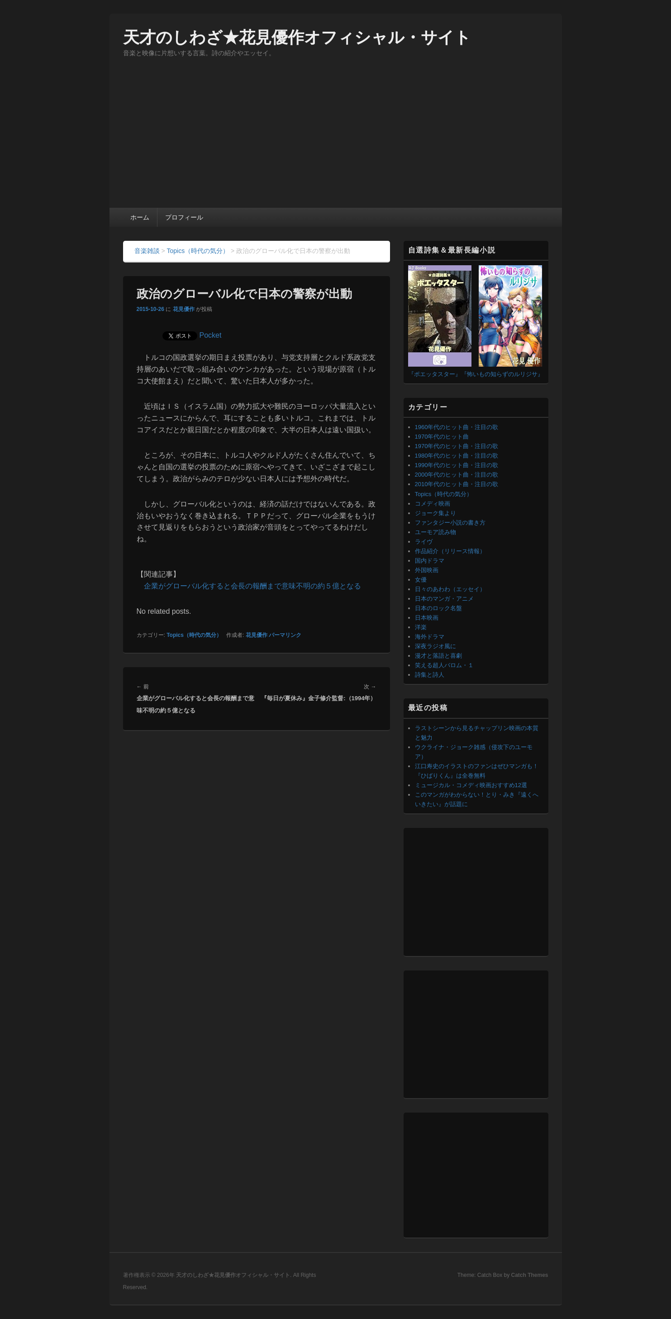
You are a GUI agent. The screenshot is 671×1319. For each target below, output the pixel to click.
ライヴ (424, 541)
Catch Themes (529, 1275)
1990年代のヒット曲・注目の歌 (457, 465)
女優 (421, 579)
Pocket (211, 335)
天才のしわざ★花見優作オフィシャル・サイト (297, 37)
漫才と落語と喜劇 (438, 655)
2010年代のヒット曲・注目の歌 (457, 484)
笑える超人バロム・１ (444, 665)
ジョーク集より (435, 513)
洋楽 (421, 627)
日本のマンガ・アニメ (444, 598)
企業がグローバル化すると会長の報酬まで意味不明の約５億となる (252, 586)
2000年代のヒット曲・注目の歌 (457, 474)
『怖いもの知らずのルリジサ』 (502, 374)
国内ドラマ (429, 560)
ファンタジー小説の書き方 (450, 522)
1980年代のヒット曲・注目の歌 (457, 455)
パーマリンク (285, 635)
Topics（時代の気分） (194, 635)
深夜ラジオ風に (435, 646)
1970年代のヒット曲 (442, 436)
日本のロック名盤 (438, 608)
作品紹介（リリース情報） (450, 551)
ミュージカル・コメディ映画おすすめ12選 (471, 785)
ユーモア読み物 (435, 532)
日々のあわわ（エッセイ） (450, 589)
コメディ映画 (432, 503)
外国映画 (426, 570)
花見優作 (184, 309)
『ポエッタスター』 (434, 374)
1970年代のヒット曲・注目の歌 (457, 446)
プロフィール (184, 217)
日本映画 (426, 617)
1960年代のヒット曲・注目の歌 (457, 427)
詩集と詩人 (429, 674)
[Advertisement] (335, 139)
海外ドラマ (429, 636)
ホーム (139, 217)
